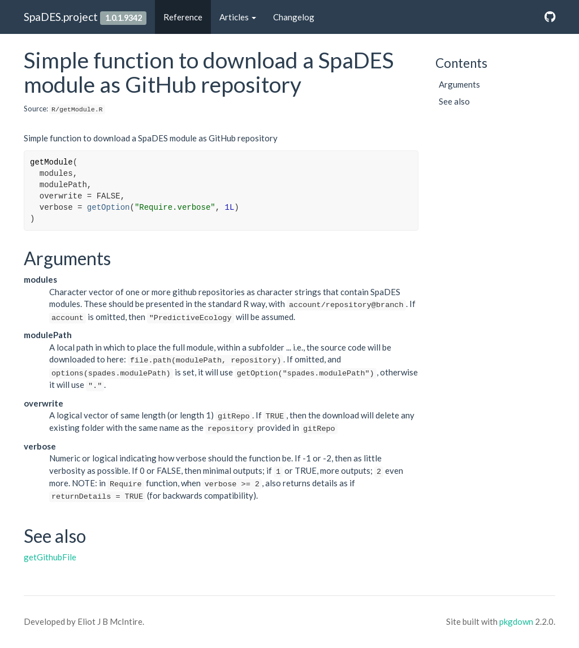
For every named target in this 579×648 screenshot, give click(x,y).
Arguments (459, 84)
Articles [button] (237, 17)
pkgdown (516, 621)
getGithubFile (50, 557)
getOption (108, 207)
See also (454, 101)
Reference (182, 17)
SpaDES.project (61, 16)
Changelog (293, 17)
